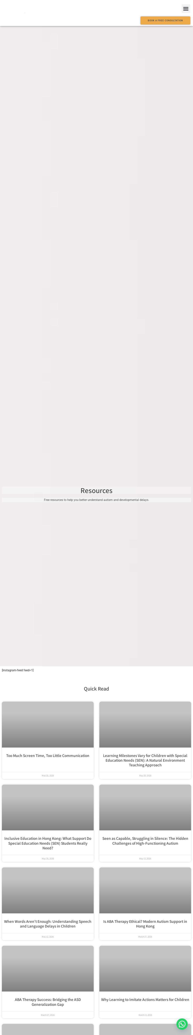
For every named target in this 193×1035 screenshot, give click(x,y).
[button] (186, 8)
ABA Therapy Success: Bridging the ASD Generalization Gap (48, 1002)
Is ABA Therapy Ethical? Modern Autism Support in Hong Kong (145, 924)
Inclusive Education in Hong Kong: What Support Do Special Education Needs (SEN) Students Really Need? (47, 843)
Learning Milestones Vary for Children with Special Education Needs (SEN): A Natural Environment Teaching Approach (145, 760)
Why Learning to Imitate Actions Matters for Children (145, 999)
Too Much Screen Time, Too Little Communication (47, 755)
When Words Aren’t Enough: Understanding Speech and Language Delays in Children (47, 924)
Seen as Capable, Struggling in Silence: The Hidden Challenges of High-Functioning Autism (145, 841)
